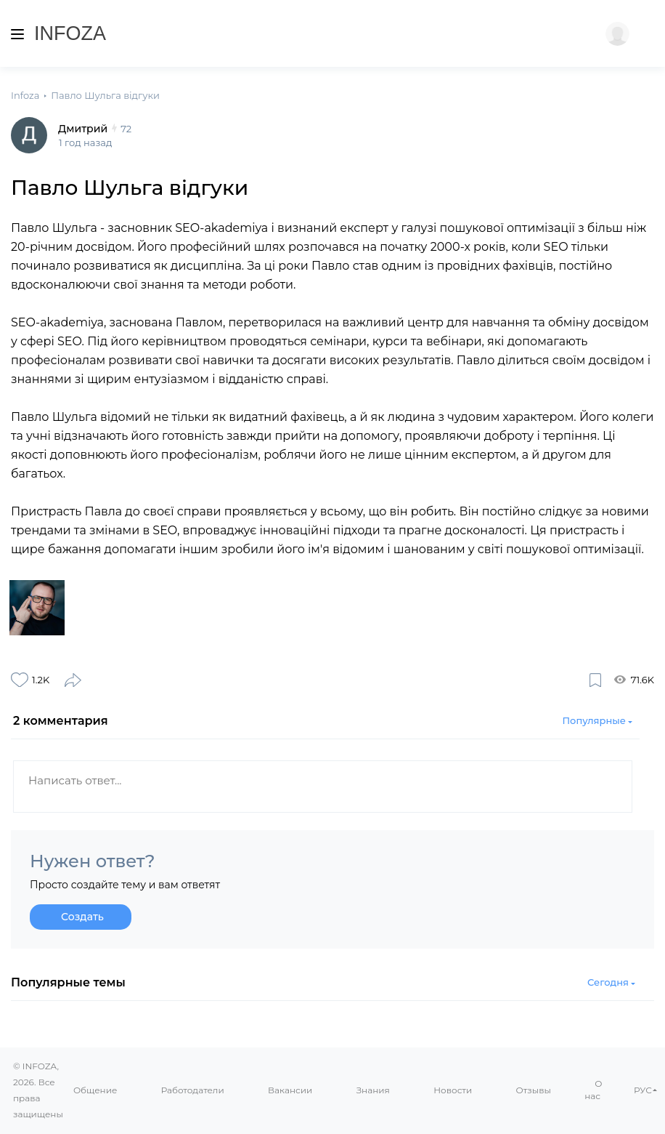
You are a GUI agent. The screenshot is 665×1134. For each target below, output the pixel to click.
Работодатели (192, 1090)
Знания (373, 1090)
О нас (593, 1090)
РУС (643, 1090)
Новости (452, 1090)
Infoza (70, 33)
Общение (95, 1090)
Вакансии (290, 1090)
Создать (82, 920)
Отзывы (533, 1090)
